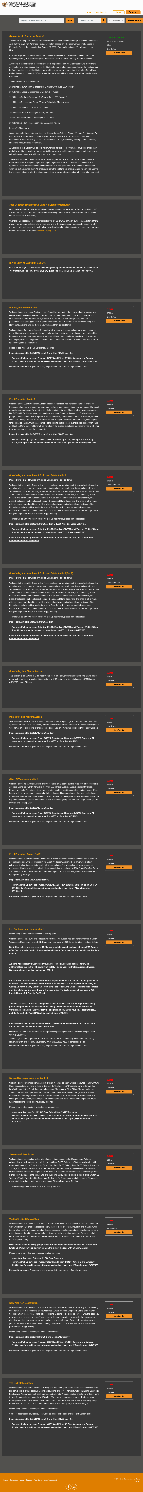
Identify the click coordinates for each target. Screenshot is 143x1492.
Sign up (29, 1480)
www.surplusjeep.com (46, 230)
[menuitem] (89, 12)
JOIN (70, 20)
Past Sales (38, 1480)
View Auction (119, 53)
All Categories (116, 20)
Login (118, 12)
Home (88, 12)
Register (133, 12)
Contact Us (101, 12)
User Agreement (50, 1480)
